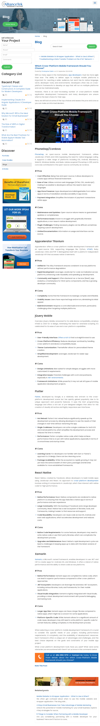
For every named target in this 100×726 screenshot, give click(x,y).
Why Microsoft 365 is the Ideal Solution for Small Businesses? (15, 114)
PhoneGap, (39, 154)
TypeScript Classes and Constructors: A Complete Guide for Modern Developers (16, 89)
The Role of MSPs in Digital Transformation (13, 125)
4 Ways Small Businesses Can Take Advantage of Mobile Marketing (64, 705)
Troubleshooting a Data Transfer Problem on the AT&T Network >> (66, 59)
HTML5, (90, 249)
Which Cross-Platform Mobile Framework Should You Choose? (63, 67)
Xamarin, (38, 559)
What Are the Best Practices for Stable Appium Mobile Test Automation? (16, 138)
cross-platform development (86, 480)
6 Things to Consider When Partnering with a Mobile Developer (62, 714)
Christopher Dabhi (47, 71)
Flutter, (38, 397)
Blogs (5, 164)
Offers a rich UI (64, 337)
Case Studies (7, 160)
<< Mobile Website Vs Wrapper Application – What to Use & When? (66, 56)
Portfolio (5, 155)
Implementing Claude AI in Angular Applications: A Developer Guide (16, 102)
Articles (5, 169)
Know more (10, 24)
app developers (75, 75)
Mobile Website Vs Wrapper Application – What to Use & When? (63, 696)
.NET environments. (55, 377)
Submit (7, 67)
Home (37, 36)
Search (92, 46)
